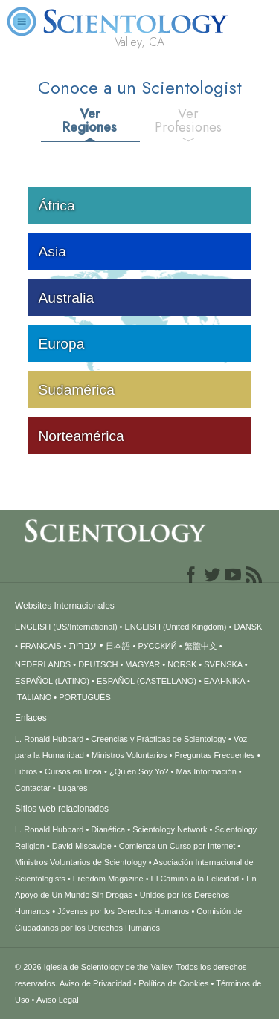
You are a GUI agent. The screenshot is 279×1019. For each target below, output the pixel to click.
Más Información (206, 771)
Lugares (73, 787)
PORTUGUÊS (84, 697)
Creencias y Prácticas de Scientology (158, 738)
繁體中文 (201, 645)
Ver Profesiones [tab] (188, 120)
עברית (83, 645)
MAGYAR (142, 664)
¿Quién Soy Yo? (139, 771)
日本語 (118, 645)
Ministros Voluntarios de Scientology (81, 862)
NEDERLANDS (43, 664)
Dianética (108, 829)
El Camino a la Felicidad (195, 878)
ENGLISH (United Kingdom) (176, 626)
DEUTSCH (98, 664)
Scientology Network (169, 829)
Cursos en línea (73, 771)
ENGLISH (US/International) (66, 626)
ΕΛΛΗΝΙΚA (224, 680)
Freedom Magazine (108, 878)
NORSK (181, 664)
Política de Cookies (173, 983)
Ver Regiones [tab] (89, 120)
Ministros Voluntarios (129, 755)
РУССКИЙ (157, 645)
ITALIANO (33, 697)
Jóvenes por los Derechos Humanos (123, 911)
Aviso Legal (57, 999)
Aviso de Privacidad (95, 983)
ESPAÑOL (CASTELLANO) (146, 680)
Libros (26, 771)
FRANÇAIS (41, 645)
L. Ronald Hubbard (49, 738)
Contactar (33, 787)
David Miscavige (82, 845)
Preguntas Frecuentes (214, 755)
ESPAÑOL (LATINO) (52, 680)
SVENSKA (223, 664)
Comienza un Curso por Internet (177, 845)
